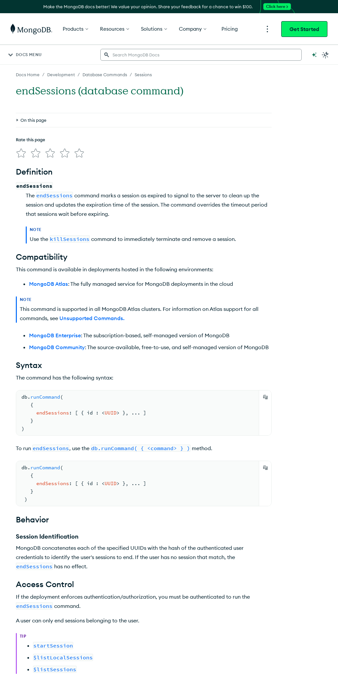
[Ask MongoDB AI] (314, 54)
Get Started (304, 29)
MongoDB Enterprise (55, 335)
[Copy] (265, 397)
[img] (21, 153)
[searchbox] (201, 55)
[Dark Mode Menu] (325, 54)
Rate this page (30, 139)
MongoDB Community (57, 347)
